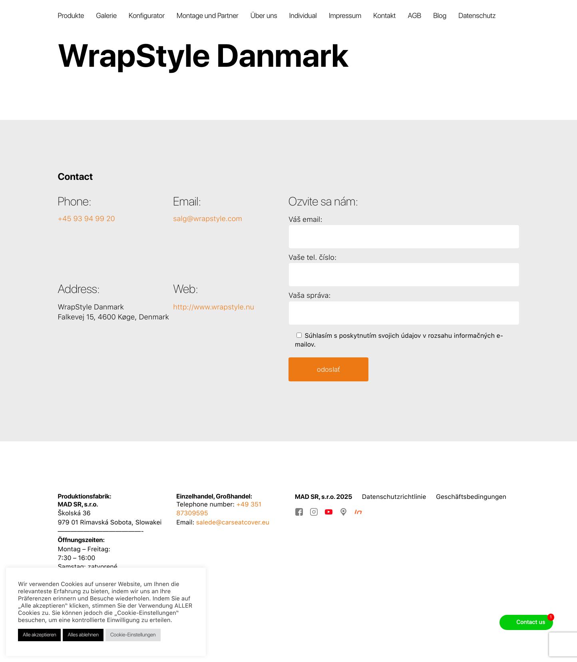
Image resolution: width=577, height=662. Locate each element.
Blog (439, 16)
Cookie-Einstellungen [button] (133, 635)
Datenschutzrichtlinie (394, 496)
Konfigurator (147, 16)
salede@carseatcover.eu (232, 522)
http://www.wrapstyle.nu (213, 307)
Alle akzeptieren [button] (39, 635)
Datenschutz (476, 16)
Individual (303, 16)
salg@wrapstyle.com (207, 219)
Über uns (264, 16)
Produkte (71, 16)
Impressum (345, 16)
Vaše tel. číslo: (312, 257)
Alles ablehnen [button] (83, 635)
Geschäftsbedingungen (471, 496)
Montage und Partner (208, 16)
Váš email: (305, 219)
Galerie (106, 16)
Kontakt (384, 16)
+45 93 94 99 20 (86, 219)
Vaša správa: (309, 295)
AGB (414, 16)
